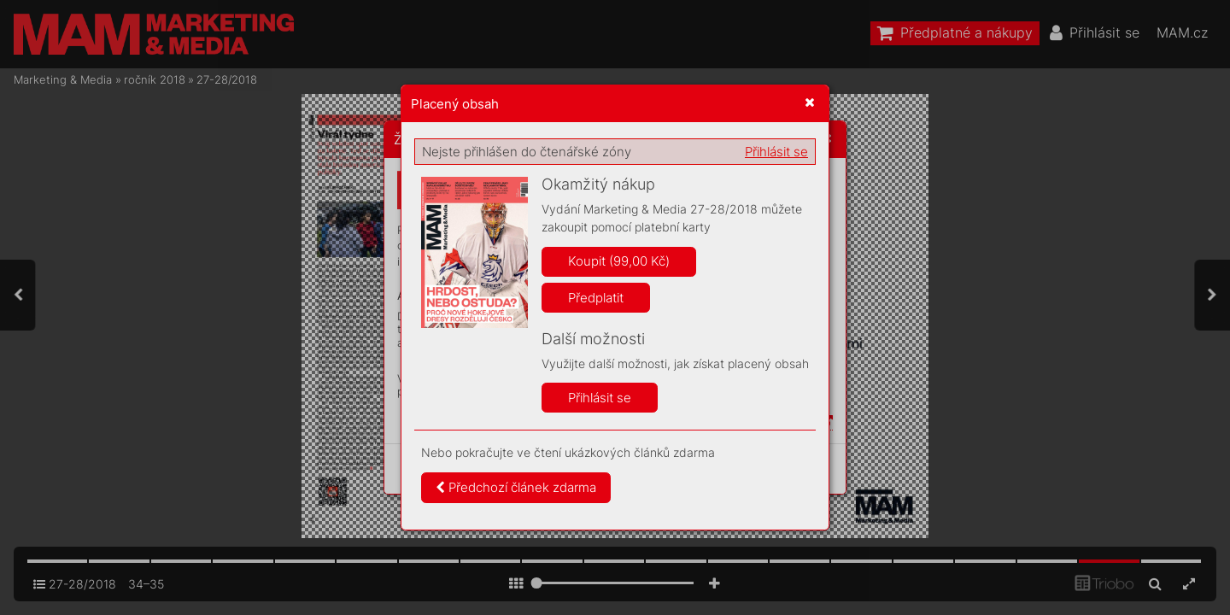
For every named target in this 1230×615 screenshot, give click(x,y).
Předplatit (596, 298)
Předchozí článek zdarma (516, 487)
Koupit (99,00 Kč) (619, 261)
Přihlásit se (776, 152)
